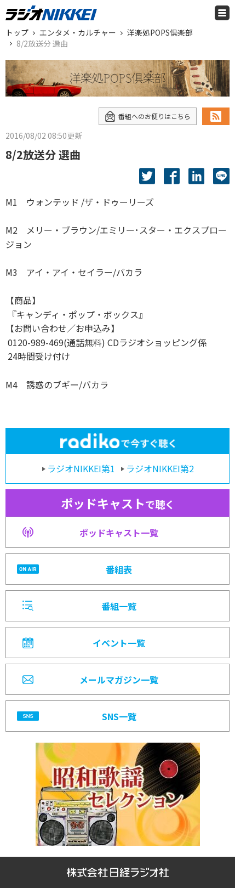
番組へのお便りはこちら (148, 116)
